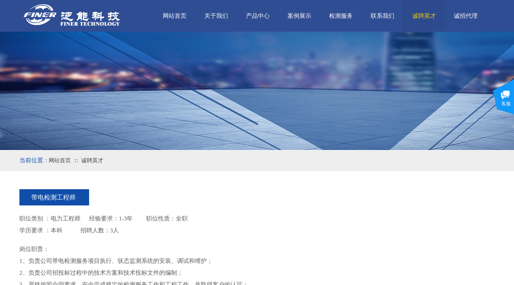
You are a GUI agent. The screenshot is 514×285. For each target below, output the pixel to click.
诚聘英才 (92, 160)
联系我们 (382, 16)
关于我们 (216, 16)
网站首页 (60, 160)
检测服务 (341, 16)
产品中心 (258, 16)
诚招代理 (466, 16)
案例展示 (299, 16)
